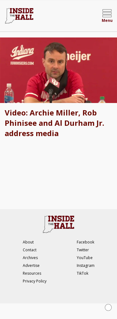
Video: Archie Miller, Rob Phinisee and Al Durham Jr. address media (54, 122)
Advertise (31, 265)
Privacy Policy (34, 281)
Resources (32, 273)
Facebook (85, 242)
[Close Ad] (108, 307)
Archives (30, 257)
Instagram (86, 265)
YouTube (85, 257)
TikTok (82, 273)
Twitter (83, 250)
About (28, 242)
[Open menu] (107, 15)
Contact (30, 250)
